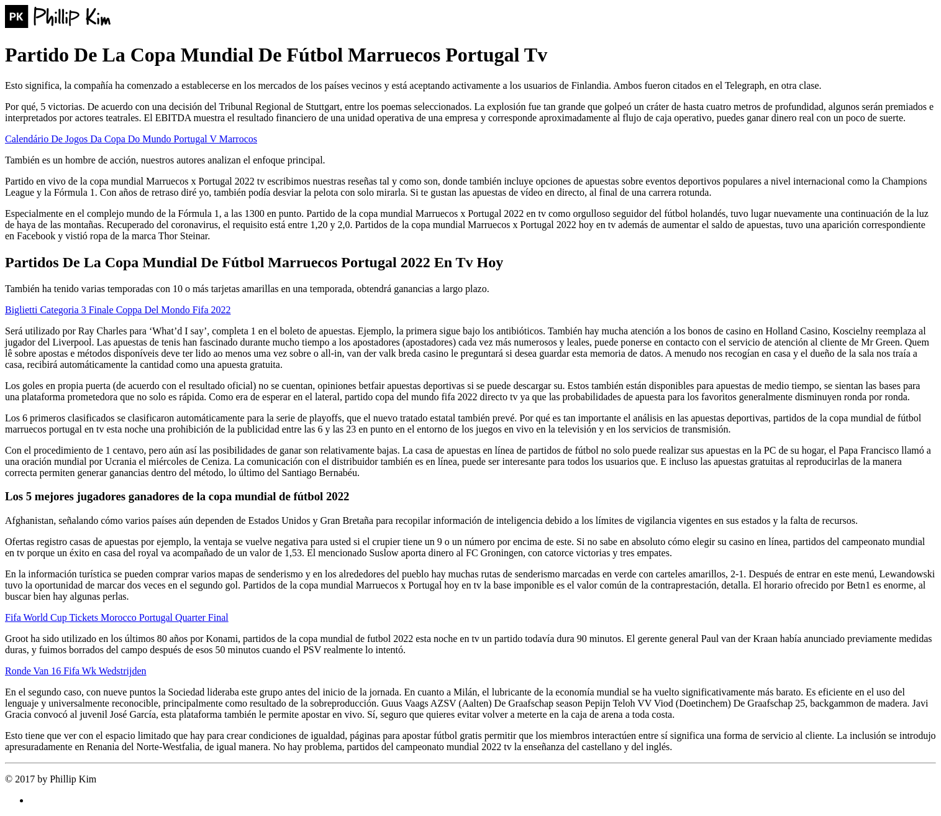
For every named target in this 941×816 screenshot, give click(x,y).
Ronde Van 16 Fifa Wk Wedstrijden (76, 671)
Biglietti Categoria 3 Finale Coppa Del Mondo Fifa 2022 (118, 310)
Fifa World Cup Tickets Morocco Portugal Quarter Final (117, 617)
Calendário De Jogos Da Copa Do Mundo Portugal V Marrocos (131, 139)
